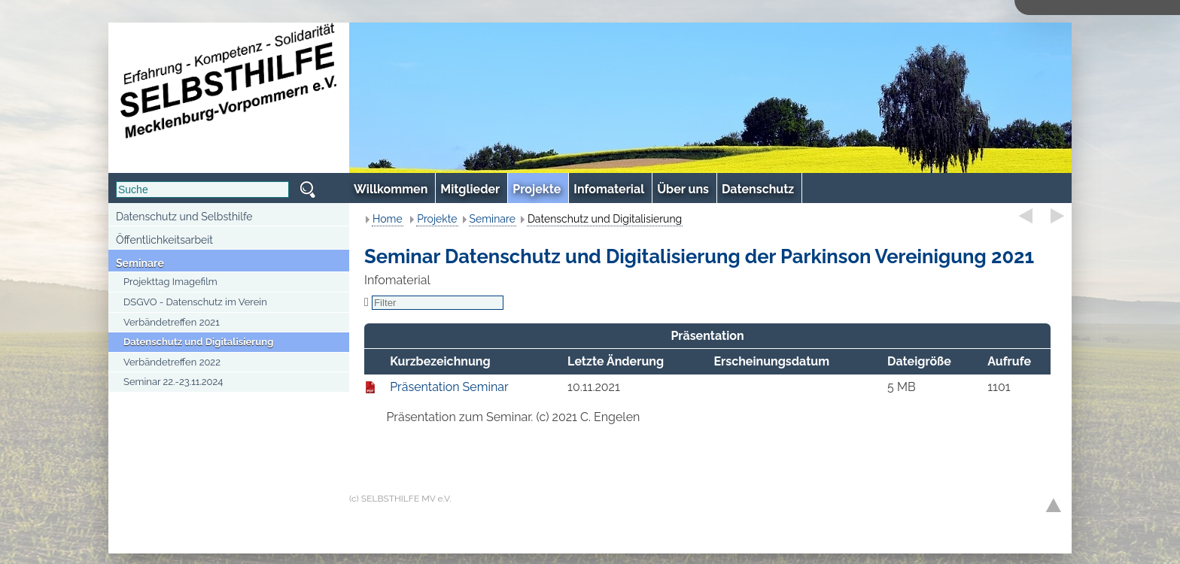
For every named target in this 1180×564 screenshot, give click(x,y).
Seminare (140, 263)
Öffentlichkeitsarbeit (164, 240)
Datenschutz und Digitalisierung (198, 341)
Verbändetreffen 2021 (171, 322)
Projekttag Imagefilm (170, 281)
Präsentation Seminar (449, 387)
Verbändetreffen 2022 (171, 362)
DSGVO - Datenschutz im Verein (195, 302)
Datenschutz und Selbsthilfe (184, 217)
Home (388, 219)
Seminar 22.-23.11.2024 (173, 381)
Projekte (437, 219)
